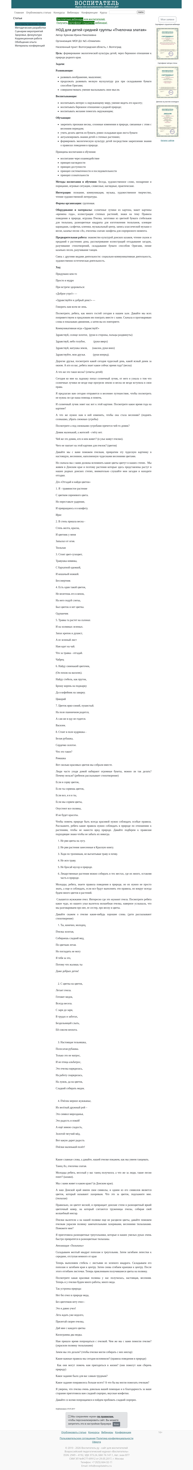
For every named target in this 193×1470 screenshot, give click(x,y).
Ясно (116, 1424)
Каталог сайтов (167, 140)
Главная (19, 12)
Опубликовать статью (38, 12)
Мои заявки (167, 19)
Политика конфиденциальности (114, 1438)
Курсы (103, 12)
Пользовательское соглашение (78, 1438)
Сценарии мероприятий (29, 31)
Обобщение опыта (25, 42)
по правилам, (105, 1416)
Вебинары (73, 12)
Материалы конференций (30, 45)
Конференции (89, 12)
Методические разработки (30, 27)
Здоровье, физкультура (28, 34)
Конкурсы (59, 12)
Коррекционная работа (28, 38)
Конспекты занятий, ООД (29, 24)
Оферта (96, 1442)
